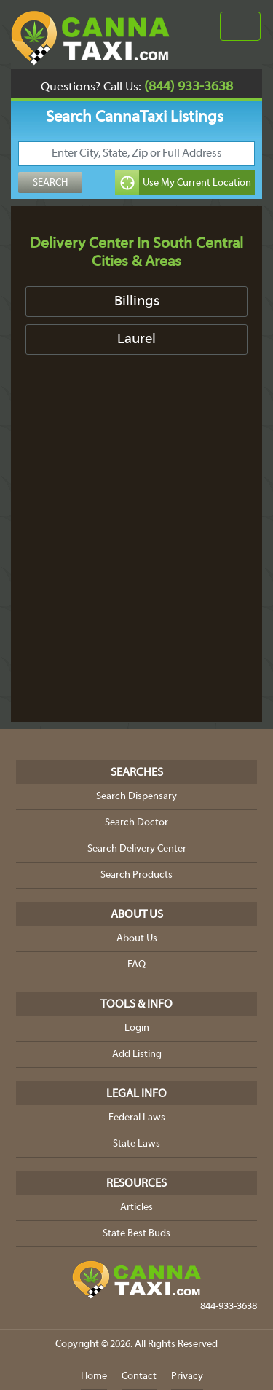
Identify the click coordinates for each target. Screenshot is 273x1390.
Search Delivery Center (136, 849)
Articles (136, 1207)
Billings (136, 301)
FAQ (136, 964)
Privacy (187, 1376)
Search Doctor (136, 822)
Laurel (136, 339)
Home (94, 1376)
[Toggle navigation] (240, 26)
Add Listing (137, 1054)
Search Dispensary (136, 796)
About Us (136, 938)
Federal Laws (136, 1117)
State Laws (136, 1144)
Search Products (136, 875)
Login (136, 1028)
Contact (139, 1376)
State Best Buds (136, 1233)
